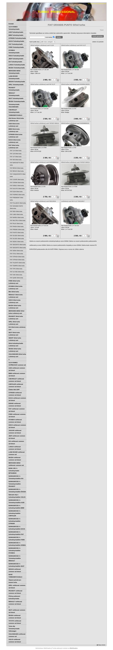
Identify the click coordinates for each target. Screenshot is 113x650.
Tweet (102, 30)
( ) (50, 37)
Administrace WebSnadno (43, 648)
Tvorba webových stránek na (65, 648)
